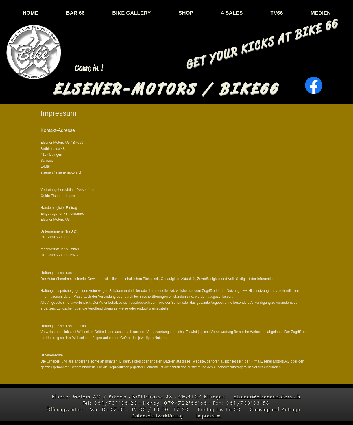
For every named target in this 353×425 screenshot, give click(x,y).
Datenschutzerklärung (157, 416)
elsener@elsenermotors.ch (267, 397)
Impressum (208, 416)
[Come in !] (89, 68)
